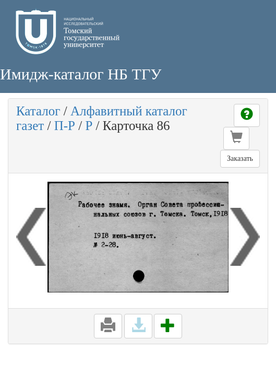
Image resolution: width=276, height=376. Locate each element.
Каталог (38, 111)
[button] (236, 138)
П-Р (64, 126)
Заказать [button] (240, 158)
